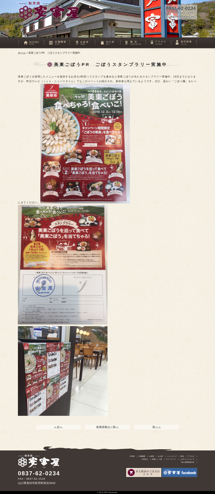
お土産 (160, 456)
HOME (132, 456)
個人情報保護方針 (187, 462)
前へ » (156, 427)
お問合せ (145, 459)
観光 (182, 456)
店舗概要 (142, 456)
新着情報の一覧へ (107, 427)
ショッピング (172, 456)
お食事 (151, 456)
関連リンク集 (157, 459)
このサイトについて (187, 459)
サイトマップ (171, 459)
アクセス (191, 456)
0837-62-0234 (181, 8)
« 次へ (58, 427)
